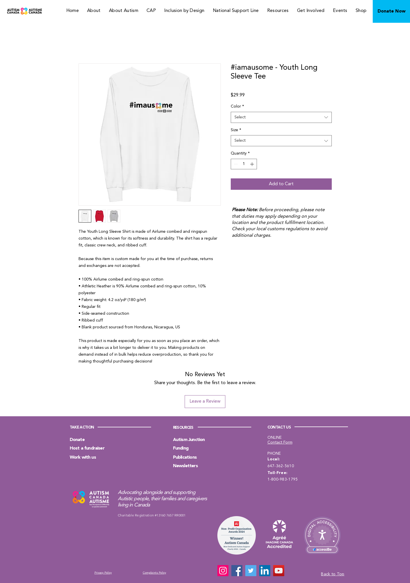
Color (237, 106)
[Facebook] (236, 570)
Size (236, 130)
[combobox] (281, 117)
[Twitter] (250, 570)
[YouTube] (278, 570)
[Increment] (252, 164)
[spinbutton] (244, 164)
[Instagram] (222, 570)
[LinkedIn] (264, 570)
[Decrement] (235, 164)
